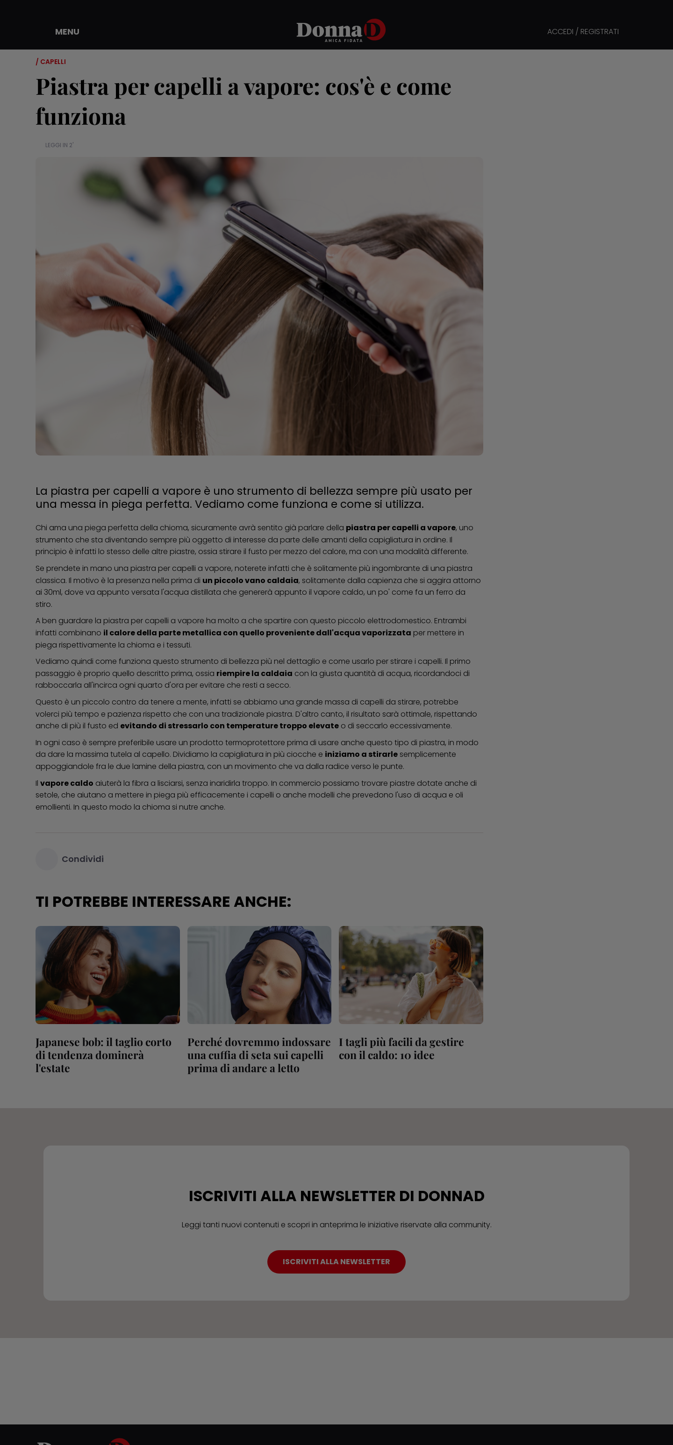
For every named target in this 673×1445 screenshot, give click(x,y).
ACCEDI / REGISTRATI (583, 32)
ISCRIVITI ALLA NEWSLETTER (336, 1261)
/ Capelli (51, 61)
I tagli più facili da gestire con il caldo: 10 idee (401, 1048)
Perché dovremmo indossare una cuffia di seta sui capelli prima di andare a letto (259, 1054)
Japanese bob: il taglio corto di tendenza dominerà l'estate (104, 1054)
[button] (60, 31)
